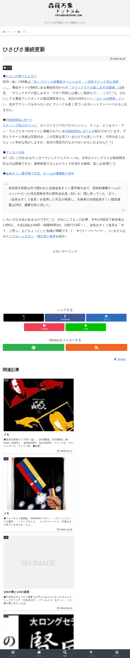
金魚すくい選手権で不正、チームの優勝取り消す (40, 173)
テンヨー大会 (15, 152)
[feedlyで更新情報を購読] (33, 347)
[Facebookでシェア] (65, 318)
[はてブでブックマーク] (106, 318)
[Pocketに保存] (44, 327)
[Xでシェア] (23, 318)
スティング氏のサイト (18, 125)
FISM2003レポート (19, 120)
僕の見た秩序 (46, 236)
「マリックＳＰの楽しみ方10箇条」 (93, 87)
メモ (7, 67)
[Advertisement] (34, 278)
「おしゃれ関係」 (106, 98)
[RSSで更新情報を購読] (96, 347)
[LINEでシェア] (86, 327)
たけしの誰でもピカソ (21, 76)
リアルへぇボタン (21, 236)
